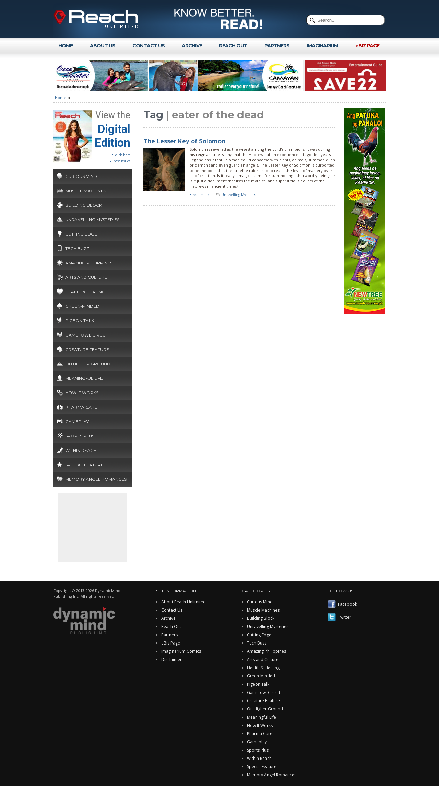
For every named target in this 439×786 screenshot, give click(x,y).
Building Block (83, 205)
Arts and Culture (86, 277)
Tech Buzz (77, 248)
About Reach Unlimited (183, 602)
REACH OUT (233, 46)
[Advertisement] (92, 527)
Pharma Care (81, 407)
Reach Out (171, 626)
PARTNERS (276, 46)
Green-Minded (82, 306)
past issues (122, 161)
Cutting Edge (81, 234)
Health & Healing (85, 291)
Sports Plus (79, 435)
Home (60, 97)
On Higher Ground (87, 363)
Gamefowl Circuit (87, 335)
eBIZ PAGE (367, 46)
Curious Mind (81, 176)
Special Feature (84, 464)
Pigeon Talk (79, 320)
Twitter (344, 617)
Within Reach (80, 450)
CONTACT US (148, 46)
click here (122, 154)
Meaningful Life (84, 378)
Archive (168, 618)
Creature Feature (87, 349)
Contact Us (171, 610)
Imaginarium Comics (181, 651)
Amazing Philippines (88, 262)
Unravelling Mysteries (92, 219)
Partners (169, 635)
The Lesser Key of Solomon (184, 141)
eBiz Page (170, 643)
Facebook (347, 604)
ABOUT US (102, 46)
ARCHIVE (192, 46)
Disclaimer (171, 659)
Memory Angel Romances (96, 479)
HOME (65, 46)
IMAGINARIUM (322, 46)
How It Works (81, 392)
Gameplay (77, 421)
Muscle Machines (85, 190)
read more (201, 194)
